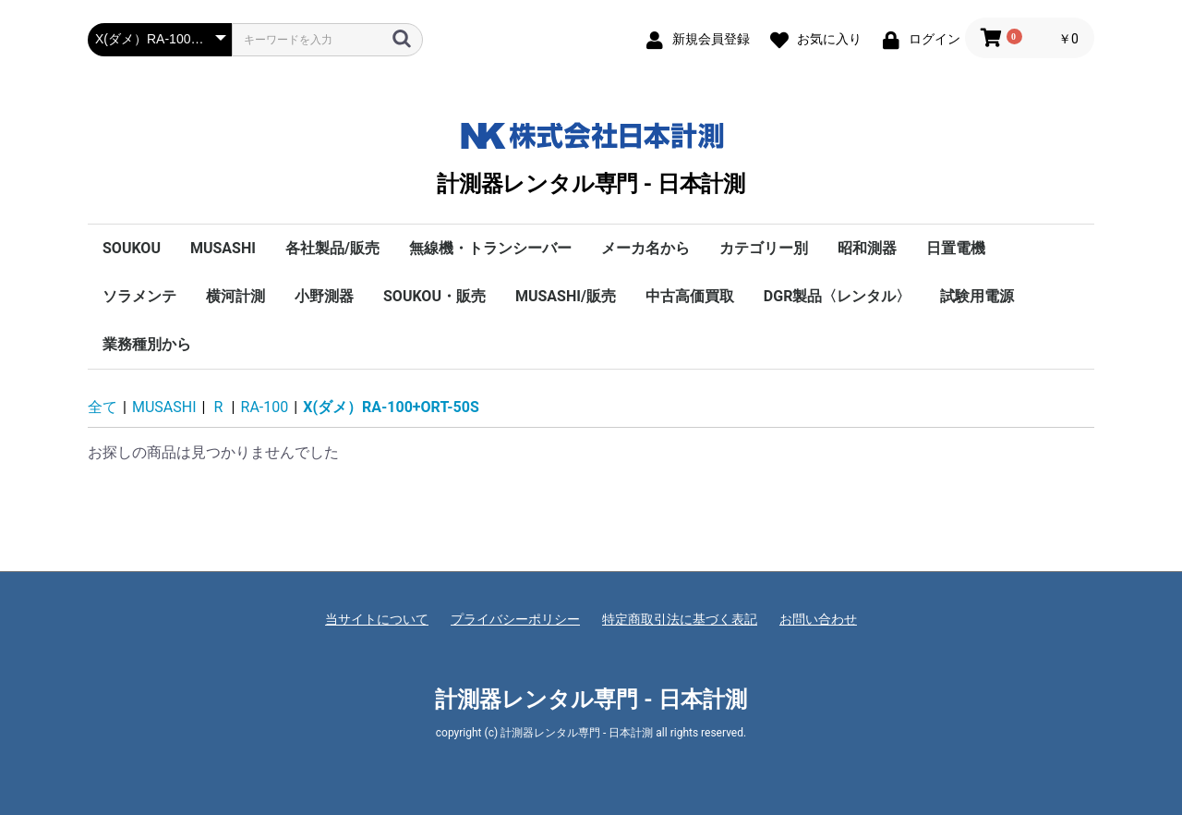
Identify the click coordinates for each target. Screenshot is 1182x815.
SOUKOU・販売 (434, 296)
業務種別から (147, 344)
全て (102, 407)
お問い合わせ (818, 619)
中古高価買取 (689, 296)
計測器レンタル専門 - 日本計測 (591, 154)
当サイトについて (376, 619)
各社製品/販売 (332, 248)
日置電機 (955, 248)
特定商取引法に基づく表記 (679, 619)
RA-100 (265, 407)
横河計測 (235, 296)
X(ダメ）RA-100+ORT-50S (391, 407)
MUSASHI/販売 (565, 296)
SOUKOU (132, 248)
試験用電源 (977, 296)
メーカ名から (645, 248)
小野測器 (324, 296)
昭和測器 (867, 248)
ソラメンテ (139, 296)
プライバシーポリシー (515, 619)
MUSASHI (223, 248)
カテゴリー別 (763, 248)
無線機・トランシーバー (490, 248)
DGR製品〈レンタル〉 (837, 296)
